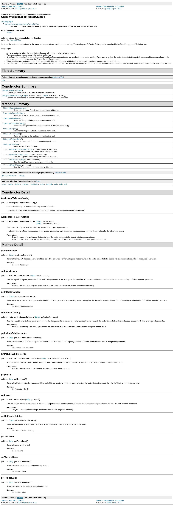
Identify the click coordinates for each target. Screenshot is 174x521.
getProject (12, 132)
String (5, 110)
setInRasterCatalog (16, 160)
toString (21, 183)
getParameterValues (9, 183)
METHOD (32, 9)
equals (10, 192)
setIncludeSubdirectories (17, 155)
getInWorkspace (14, 121)
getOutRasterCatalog (16, 127)
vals (3, 81)
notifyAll (49, 192)
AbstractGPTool (15, 41)
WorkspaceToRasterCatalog (12, 92)
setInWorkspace (14, 166)
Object (25, 97)
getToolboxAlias (14, 138)
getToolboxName (15, 144)
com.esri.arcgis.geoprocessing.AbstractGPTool (22, 24)
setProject (12, 171)
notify (42, 192)
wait (55, 192)
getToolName (13, 149)
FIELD (17, 9)
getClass (25, 192)
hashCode (34, 192)
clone (4, 192)
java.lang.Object (7, 22)
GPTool (9, 32)
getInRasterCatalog (16, 116)
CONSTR (24, 9)
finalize (17, 192)
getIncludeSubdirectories (18, 110)
